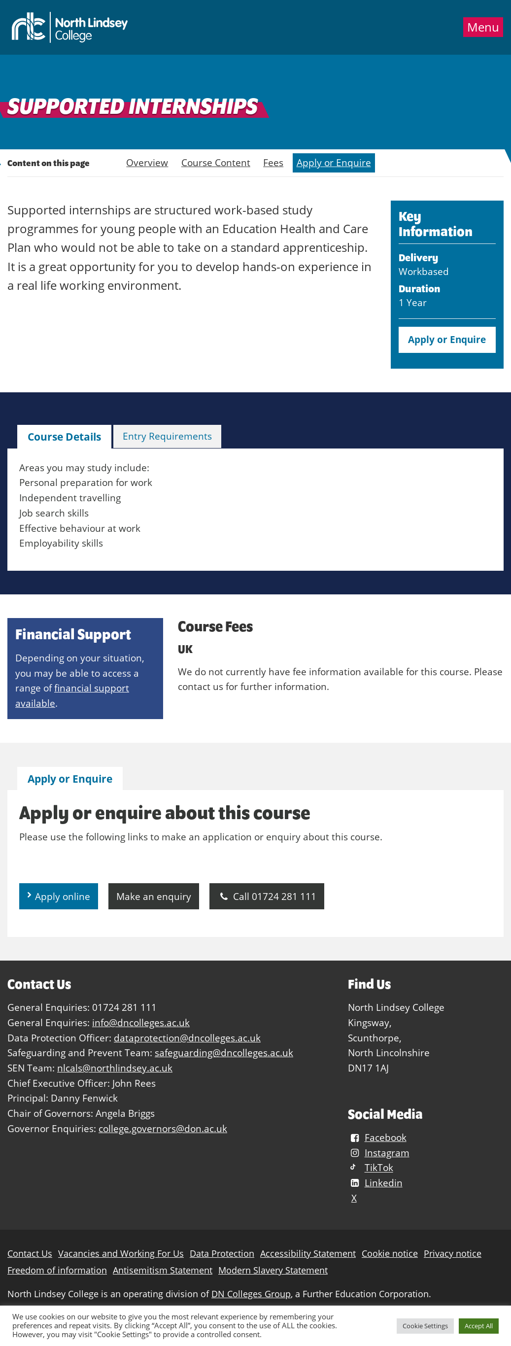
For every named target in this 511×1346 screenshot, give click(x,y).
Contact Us (29, 1253)
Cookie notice (390, 1253)
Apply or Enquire (334, 162)
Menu (483, 27)
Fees (273, 162)
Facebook (377, 1137)
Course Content (215, 162)
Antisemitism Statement (162, 1270)
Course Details (64, 437)
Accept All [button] (479, 1325)
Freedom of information (57, 1270)
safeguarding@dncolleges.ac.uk (224, 1052)
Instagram (378, 1152)
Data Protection (222, 1253)
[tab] (64, 437)
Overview (147, 162)
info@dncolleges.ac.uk (141, 1022)
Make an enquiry (153, 896)
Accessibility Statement (308, 1253)
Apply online (62, 896)
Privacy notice (452, 1253)
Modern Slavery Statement (273, 1270)
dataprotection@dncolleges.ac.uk (187, 1038)
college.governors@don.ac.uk (163, 1128)
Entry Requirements (167, 436)
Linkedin (375, 1182)
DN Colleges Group (251, 1294)
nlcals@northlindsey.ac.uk (114, 1068)
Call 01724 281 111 (266, 896)
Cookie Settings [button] (425, 1325)
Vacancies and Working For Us (121, 1253)
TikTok (370, 1168)
